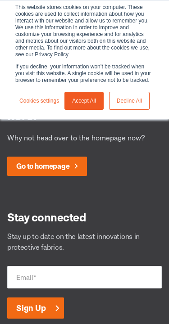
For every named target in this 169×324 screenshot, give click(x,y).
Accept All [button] (84, 101)
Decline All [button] (129, 101)
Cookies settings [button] (39, 101)
